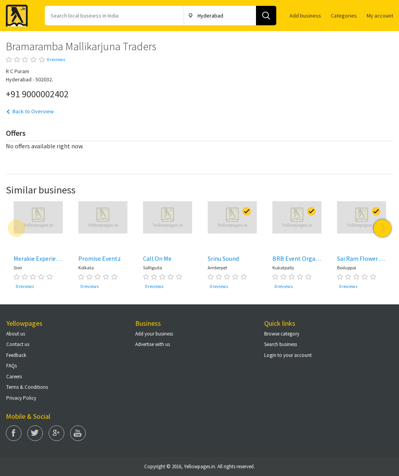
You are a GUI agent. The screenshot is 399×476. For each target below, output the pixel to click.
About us (15, 333)
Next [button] (382, 228)
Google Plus (56, 433)
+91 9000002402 (37, 94)
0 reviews (56, 59)
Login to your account (288, 355)
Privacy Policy (21, 398)
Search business (280, 344)
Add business (305, 15)
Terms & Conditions (27, 387)
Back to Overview (33, 111)
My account (380, 15)
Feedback (16, 355)
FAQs (11, 365)
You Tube (78, 433)
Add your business (154, 333)
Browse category (281, 333)
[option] (38, 246)
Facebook (13, 433)
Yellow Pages (14, 13)
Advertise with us (152, 344)
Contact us (17, 344)
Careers (14, 376)
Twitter (35, 433)
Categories (344, 15)
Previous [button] (16, 228)
